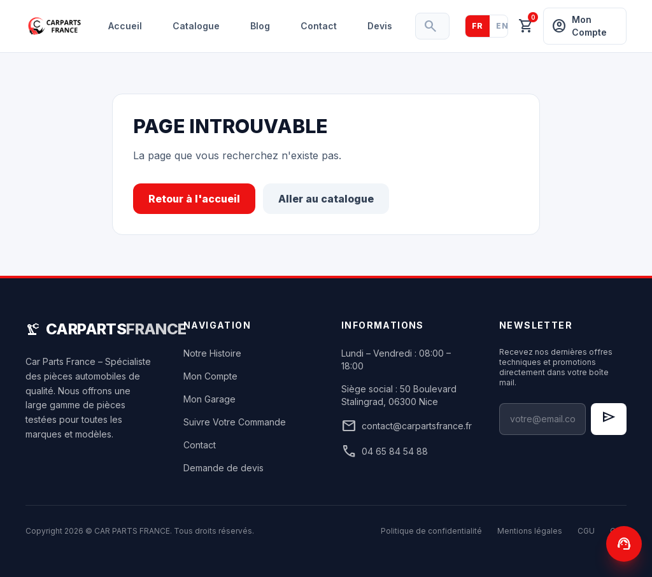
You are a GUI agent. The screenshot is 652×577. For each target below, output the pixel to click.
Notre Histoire (212, 353)
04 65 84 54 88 (384, 451)
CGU (586, 531)
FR (477, 26)
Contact (319, 25)
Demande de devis (223, 467)
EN (502, 26)
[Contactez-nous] (624, 544)
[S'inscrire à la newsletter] (609, 419)
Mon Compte (210, 376)
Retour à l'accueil (194, 198)
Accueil (125, 25)
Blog (260, 25)
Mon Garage (209, 399)
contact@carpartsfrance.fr (405, 426)
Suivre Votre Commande (234, 422)
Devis (379, 25)
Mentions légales (529, 531)
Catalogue (196, 25)
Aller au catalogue (326, 198)
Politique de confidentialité (431, 531)
